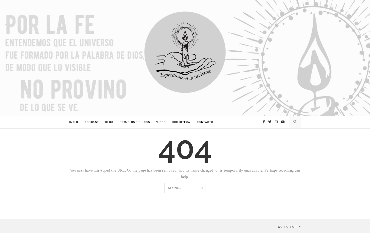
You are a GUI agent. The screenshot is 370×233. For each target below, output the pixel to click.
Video (161, 122)
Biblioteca (181, 122)
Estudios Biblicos (135, 122)
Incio (73, 122)
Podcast (92, 122)
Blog (109, 122)
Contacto (205, 122)
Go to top (289, 227)
